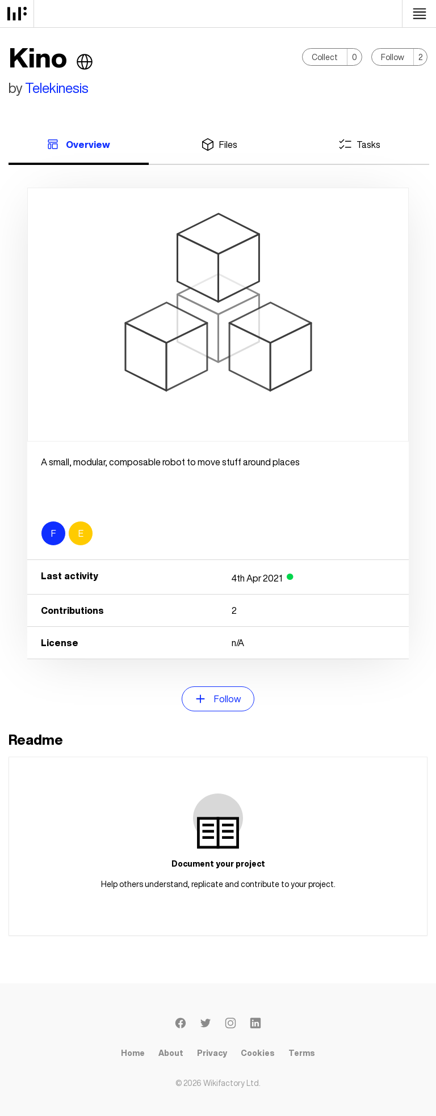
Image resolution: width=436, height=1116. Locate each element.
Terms (301, 1053)
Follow (392, 57)
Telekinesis (57, 88)
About (170, 1053)
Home (133, 1053)
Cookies (258, 1053)
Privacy (212, 1053)
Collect (325, 57)
